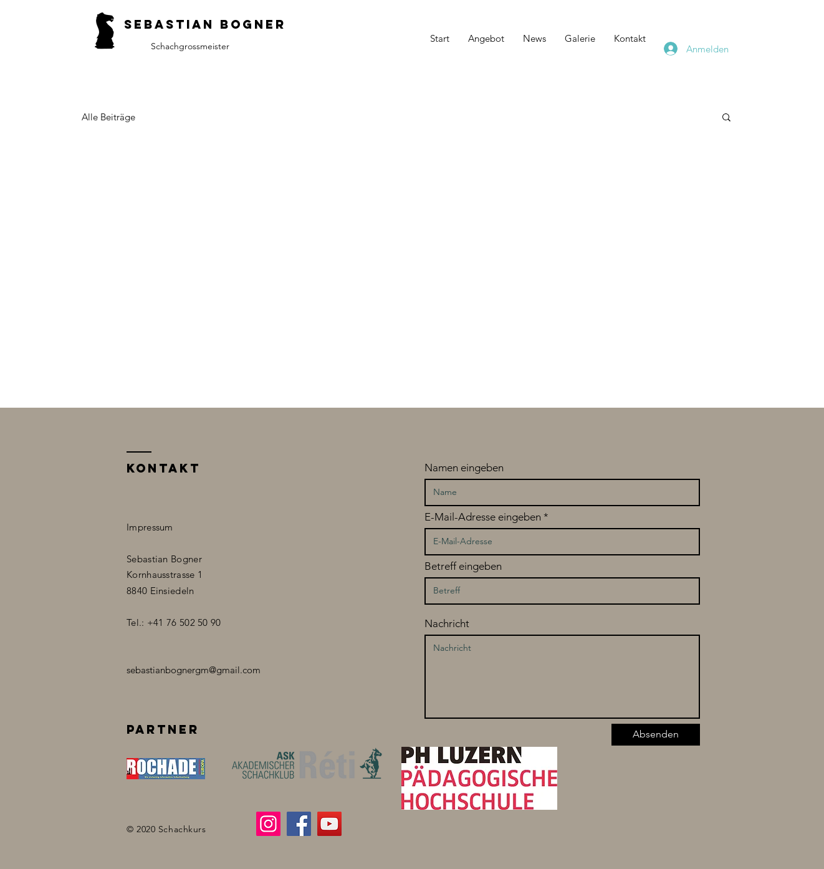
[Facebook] (299, 824)
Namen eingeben (464, 468)
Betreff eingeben (463, 566)
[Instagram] (268, 824)
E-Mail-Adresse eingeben (482, 517)
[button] (726, 118)
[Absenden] (655, 735)
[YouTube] (329, 824)
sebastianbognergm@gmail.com (194, 670)
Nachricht (446, 623)
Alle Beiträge (108, 117)
